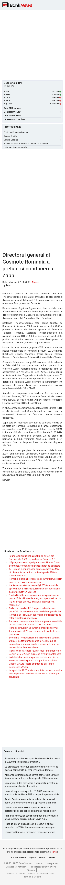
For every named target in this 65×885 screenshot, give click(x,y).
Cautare (51, 857)
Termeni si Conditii (32, 877)
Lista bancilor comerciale (32, 147)
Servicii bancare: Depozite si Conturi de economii (32, 143)
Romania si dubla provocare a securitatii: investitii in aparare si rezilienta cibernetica (31, 785)
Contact (39, 863)
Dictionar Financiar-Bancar (32, 132)
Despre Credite (32, 136)
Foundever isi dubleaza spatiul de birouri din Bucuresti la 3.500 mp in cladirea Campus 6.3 (32, 760)
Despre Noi (52, 863)
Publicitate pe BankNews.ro (43, 867)
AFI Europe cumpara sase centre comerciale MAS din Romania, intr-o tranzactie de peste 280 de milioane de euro (34, 572)
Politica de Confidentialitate (41, 873)
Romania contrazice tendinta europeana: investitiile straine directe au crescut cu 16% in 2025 (31, 817)
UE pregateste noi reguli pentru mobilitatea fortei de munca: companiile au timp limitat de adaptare (31, 768)
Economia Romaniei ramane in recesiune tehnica (34, 637)
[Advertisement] (32, 44)
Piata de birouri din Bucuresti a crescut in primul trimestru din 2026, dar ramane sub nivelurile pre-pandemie (34, 631)
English (32, 857)
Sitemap (31, 870)
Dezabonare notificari (16, 867)
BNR (55, 852)
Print (7, 285)
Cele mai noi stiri (18, 857)
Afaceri (35, 282)
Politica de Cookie (15, 873)
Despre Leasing (32, 140)
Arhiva (42, 857)
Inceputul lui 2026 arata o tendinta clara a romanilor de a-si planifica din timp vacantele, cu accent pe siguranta (35, 673)
